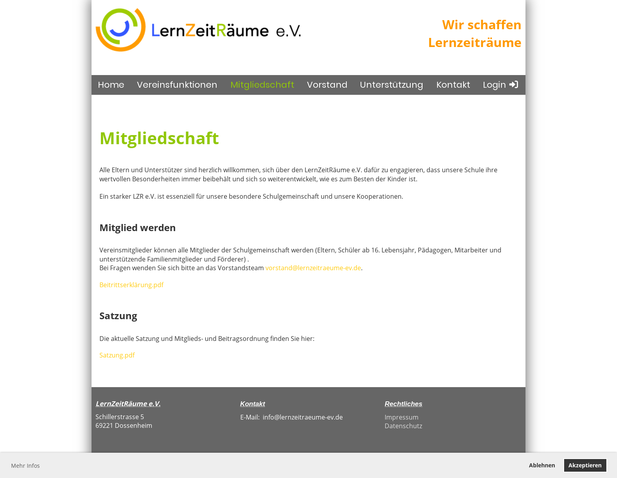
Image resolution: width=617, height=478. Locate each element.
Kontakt (453, 85)
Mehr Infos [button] (25, 465)
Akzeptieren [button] (585, 465)
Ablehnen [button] (542, 465)
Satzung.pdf (117, 355)
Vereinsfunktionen (177, 85)
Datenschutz (403, 426)
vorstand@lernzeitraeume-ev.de (313, 267)
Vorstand (327, 85)
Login (501, 85)
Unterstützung (391, 85)
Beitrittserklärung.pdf (131, 284)
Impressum (402, 417)
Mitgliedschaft (262, 85)
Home (111, 85)
